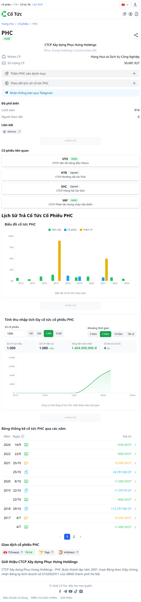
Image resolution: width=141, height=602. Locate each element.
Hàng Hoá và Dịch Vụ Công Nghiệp (115, 57)
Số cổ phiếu (12, 327)
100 (31, 333)
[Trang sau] (81, 537)
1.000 (48, 333)
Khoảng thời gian (98, 328)
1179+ (15, 4)
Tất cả (131, 334)
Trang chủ (7, 24)
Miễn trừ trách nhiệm (44, 597)
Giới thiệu (66, 597)
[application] (70, 262)
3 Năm (93, 334)
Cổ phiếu (23, 24)
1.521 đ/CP (37, 4)
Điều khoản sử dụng (15, 597)
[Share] (136, 35)
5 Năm (105, 334)
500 (39, 333)
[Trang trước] (60, 537)
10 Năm (118, 334)
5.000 (59, 333)
